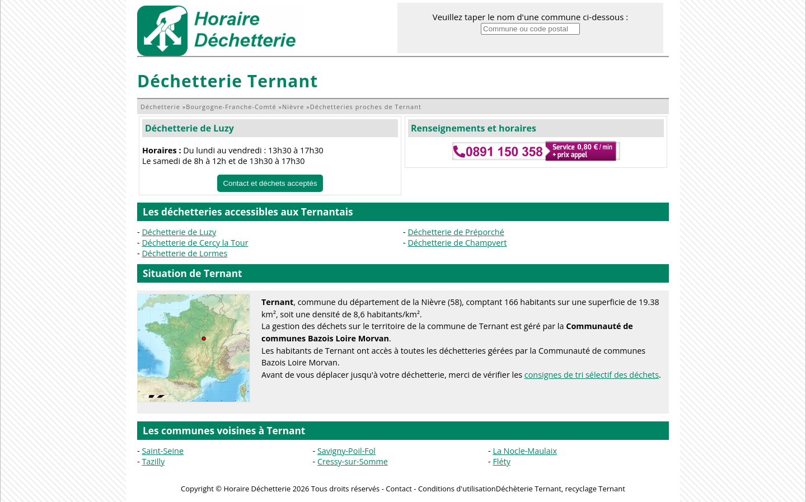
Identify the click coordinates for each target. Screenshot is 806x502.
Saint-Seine (163, 450)
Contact (399, 489)
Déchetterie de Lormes (184, 253)
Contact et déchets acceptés (270, 183)
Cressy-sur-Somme (352, 461)
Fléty (501, 461)
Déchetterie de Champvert (457, 242)
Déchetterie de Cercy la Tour (195, 242)
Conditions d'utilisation (457, 489)
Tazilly (153, 461)
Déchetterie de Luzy (189, 128)
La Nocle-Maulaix (525, 450)
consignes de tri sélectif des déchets (591, 374)
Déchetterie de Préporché (455, 232)
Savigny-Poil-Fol (346, 450)
